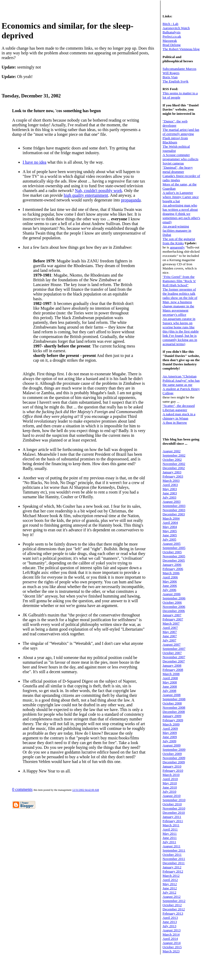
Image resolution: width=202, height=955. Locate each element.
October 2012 (172, 905)
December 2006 (174, 611)
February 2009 (173, 720)
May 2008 (170, 682)
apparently (177, 247)
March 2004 (171, 518)
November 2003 (174, 510)
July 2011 (169, 842)
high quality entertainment (86, 195)
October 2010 (172, 804)
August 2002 (172, 451)
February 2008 (173, 670)
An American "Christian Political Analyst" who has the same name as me (181, 380)
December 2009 (174, 762)
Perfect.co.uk (172, 36)
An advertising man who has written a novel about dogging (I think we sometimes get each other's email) (181, 213)
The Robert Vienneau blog (181, 49)
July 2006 (169, 590)
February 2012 (173, 871)
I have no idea (34, 162)
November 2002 (174, 464)
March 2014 (171, 934)
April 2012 (170, 880)
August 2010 (172, 796)
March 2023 (171, 951)
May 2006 (170, 581)
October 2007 (172, 653)
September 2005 (174, 548)
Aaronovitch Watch (176, 28)
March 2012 (171, 876)
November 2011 (174, 859)
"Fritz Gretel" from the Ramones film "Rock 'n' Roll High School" (179, 281)
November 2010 (174, 808)
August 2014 (172, 943)
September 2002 (174, 455)
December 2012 (174, 909)
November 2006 (174, 607)
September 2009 (174, 749)
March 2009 (171, 724)
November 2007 (174, 657)
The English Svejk (175, 81)
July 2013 (169, 926)
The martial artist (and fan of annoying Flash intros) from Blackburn (181, 136)
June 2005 (170, 535)
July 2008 (169, 691)
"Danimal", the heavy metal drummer (178, 169)
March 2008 (171, 674)
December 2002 (174, 468)
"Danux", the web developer (175, 123)
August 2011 (171, 846)
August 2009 (172, 745)
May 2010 (170, 783)
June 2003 (170, 493)
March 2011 (171, 825)
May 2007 (170, 632)
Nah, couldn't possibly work (98, 190)
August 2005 (172, 544)
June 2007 (170, 636)
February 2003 (173, 476)
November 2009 (174, 758)
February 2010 (173, 770)
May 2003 (170, 489)
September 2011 (174, 850)
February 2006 (173, 569)
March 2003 (171, 480)
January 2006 (172, 565)
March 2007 (171, 623)
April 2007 (170, 628)
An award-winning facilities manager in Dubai (177, 230)
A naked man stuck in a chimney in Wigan (179, 416)
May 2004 (170, 527)
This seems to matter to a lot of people (180, 95)
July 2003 (169, 497)
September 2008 (174, 699)
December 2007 (174, 661)
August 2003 (172, 502)
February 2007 (173, 619)
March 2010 (171, 775)
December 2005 (174, 560)
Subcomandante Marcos (179, 69)
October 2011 (172, 855)
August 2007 (172, 644)
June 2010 (170, 787)
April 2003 (170, 485)
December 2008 (174, 712)
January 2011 (172, 817)
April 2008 (170, 678)
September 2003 (174, 506)
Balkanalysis (171, 32)
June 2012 (170, 888)
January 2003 (172, 472)
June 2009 (170, 737)
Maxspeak (170, 41)
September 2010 (174, 800)
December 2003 (174, 514)
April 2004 (170, 523)
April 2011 (170, 829)
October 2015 (172, 947)
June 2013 (170, 922)
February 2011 (173, 821)
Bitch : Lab (170, 24)
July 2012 (169, 892)
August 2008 (172, 695)
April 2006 (170, 577)
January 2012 (172, 867)
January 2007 (172, 615)
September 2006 (174, 598)
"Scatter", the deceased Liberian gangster (179, 408)
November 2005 (174, 556)
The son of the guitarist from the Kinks (179, 241)
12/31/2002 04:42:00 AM (85, 789)
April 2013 (170, 918)
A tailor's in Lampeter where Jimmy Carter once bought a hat (181, 197)
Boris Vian (170, 77)
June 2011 (170, 838)
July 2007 (169, 640)
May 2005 (170, 531)
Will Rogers (171, 73)
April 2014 (170, 939)
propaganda (131, 200)
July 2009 (169, 741)
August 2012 (172, 897)
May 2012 (170, 884)
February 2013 (173, 913)
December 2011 (174, 863)
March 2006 (171, 573)
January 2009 (172, 716)
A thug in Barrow (175, 422)
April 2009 (170, 728)
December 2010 (174, 812)
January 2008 (172, 665)
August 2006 (172, 594)
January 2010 (172, 766)
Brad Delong (171, 45)
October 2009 (172, 754)
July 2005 (169, 539)
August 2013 (172, 930)
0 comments (22, 789)
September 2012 (174, 901)
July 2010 (169, 791)
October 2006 (172, 602)
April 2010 (170, 779)
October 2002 (172, 459)
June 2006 (170, 586)
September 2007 (174, 649)
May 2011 (170, 833)
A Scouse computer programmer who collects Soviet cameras (180, 159)
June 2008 (170, 686)
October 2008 (172, 703)
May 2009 (170, 733)
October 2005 (172, 552)
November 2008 (174, 707)
